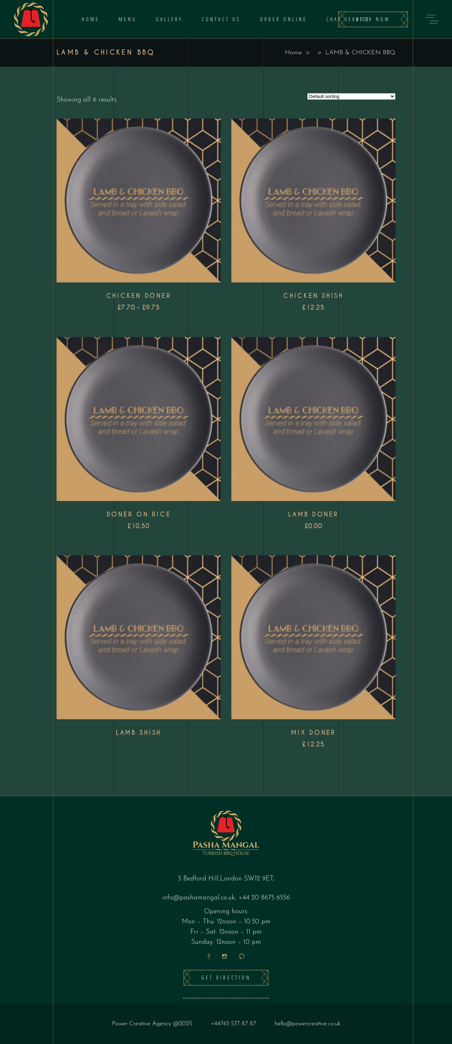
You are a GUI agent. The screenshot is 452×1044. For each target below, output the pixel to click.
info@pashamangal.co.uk (198, 898)
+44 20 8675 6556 (264, 898)
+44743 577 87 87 (233, 1024)
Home (293, 52)
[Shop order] (351, 96)
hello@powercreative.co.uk (307, 1024)
